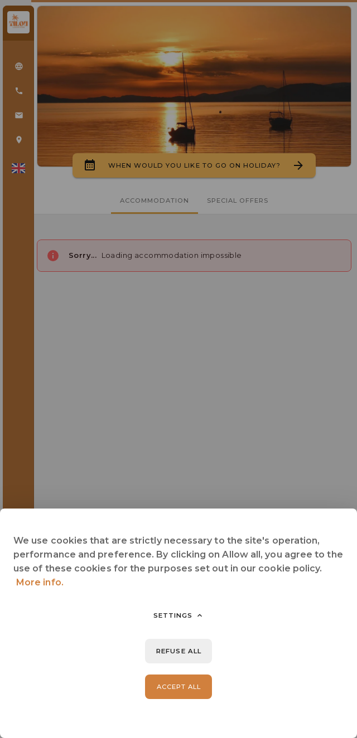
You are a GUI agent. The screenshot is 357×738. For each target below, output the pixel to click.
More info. (40, 582)
